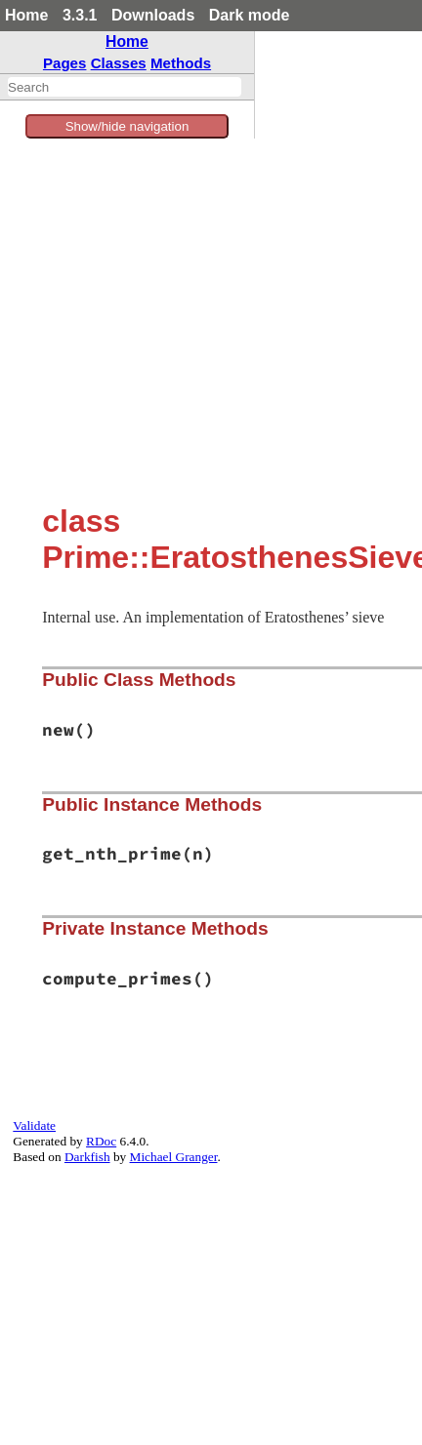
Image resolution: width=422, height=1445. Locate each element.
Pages (65, 63)
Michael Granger (174, 1156)
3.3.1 (80, 15)
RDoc (101, 1141)
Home (26, 15)
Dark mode (249, 15)
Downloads (152, 15)
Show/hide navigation (127, 126)
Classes (119, 63)
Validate (34, 1125)
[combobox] (124, 87)
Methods (180, 63)
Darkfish (87, 1156)
